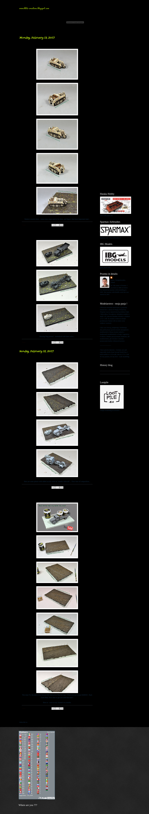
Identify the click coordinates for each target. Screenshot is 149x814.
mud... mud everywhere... (41, 359)
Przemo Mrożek (118, 278)
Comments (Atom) (34, 722)
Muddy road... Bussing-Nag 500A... (48, 499)
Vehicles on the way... (38, 236)
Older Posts (90, 717)
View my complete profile (108, 297)
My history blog (105, 369)
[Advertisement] (115, 73)
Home (57, 717)
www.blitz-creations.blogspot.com (34, 8)
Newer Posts (25, 717)
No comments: (43, 225)
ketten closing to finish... (40, 45)
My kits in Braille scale (107, 372)
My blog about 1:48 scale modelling (111, 376)
